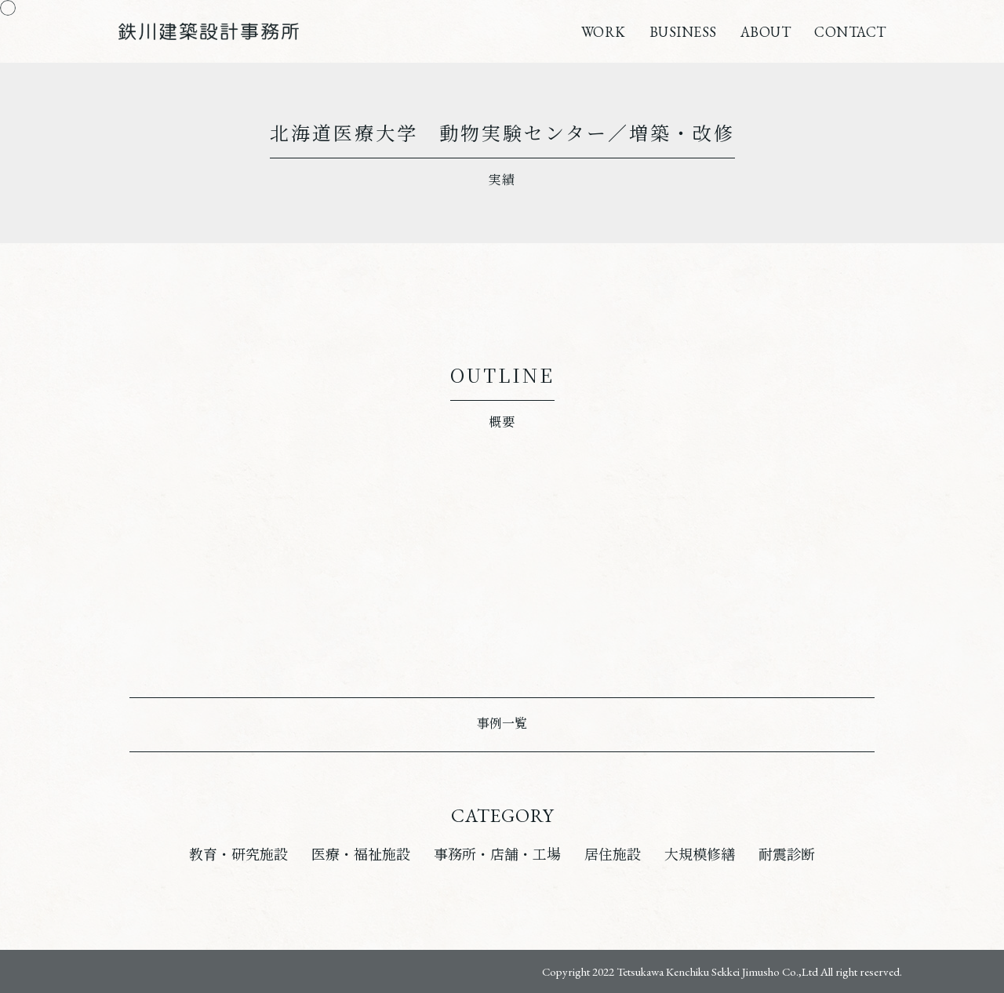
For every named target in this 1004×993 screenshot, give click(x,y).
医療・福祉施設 (360, 855)
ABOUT (765, 32)
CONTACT (850, 32)
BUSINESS (683, 32)
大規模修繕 (699, 855)
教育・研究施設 (238, 855)
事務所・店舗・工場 (497, 855)
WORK (603, 32)
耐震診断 (786, 855)
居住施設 (612, 855)
